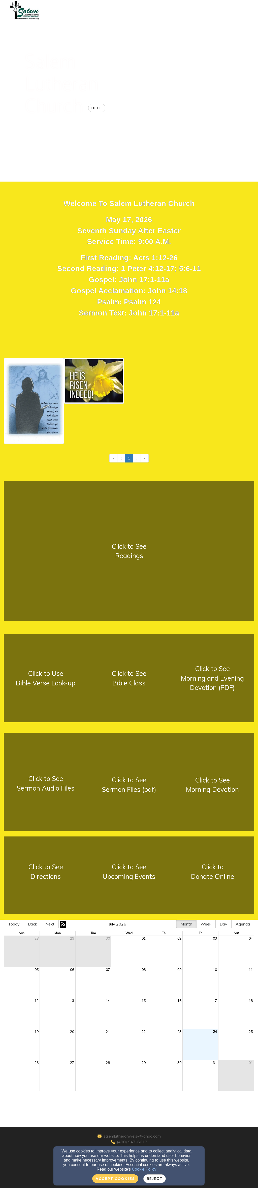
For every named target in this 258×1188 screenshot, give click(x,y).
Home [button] (41, 32)
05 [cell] (37, 969)
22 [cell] (144, 1031)
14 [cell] (108, 1000)
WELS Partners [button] (210, 32)
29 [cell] (72, 938)
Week (206, 923)
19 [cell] (37, 1031)
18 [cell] (251, 1000)
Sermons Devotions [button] (104, 32)
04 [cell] (251, 938)
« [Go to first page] (113, 458)
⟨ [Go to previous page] (121, 458)
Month (186, 923)
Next (49, 923)
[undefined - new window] (129, 551)
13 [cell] (72, 1000)
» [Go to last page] (144, 458)
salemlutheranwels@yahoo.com (132, 1136)
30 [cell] (108, 938)
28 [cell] (37, 938)
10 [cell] (215, 969)
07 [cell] (108, 969)
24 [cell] (215, 1031)
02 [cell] (179, 938)
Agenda (243, 923)
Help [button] (96, 108)
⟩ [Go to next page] (137, 458)
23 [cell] (179, 1031)
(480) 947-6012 (132, 1141)
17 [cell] (215, 1000)
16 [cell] (179, 1000)
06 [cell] (72, 969)
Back (32, 923)
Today (14, 923)
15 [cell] (144, 1000)
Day (223, 923)
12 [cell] (37, 1000)
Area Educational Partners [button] (159, 32)
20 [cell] (72, 1031)
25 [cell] (251, 1031)
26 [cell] (37, 1062)
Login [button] (238, 32)
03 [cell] (215, 938)
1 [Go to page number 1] (129, 458)
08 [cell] (144, 969)
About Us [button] (66, 32)
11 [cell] (251, 969)
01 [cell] (144, 938)
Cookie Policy (144, 1169)
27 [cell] (72, 1062)
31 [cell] (215, 1062)
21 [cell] (108, 1031)
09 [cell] (179, 969)
